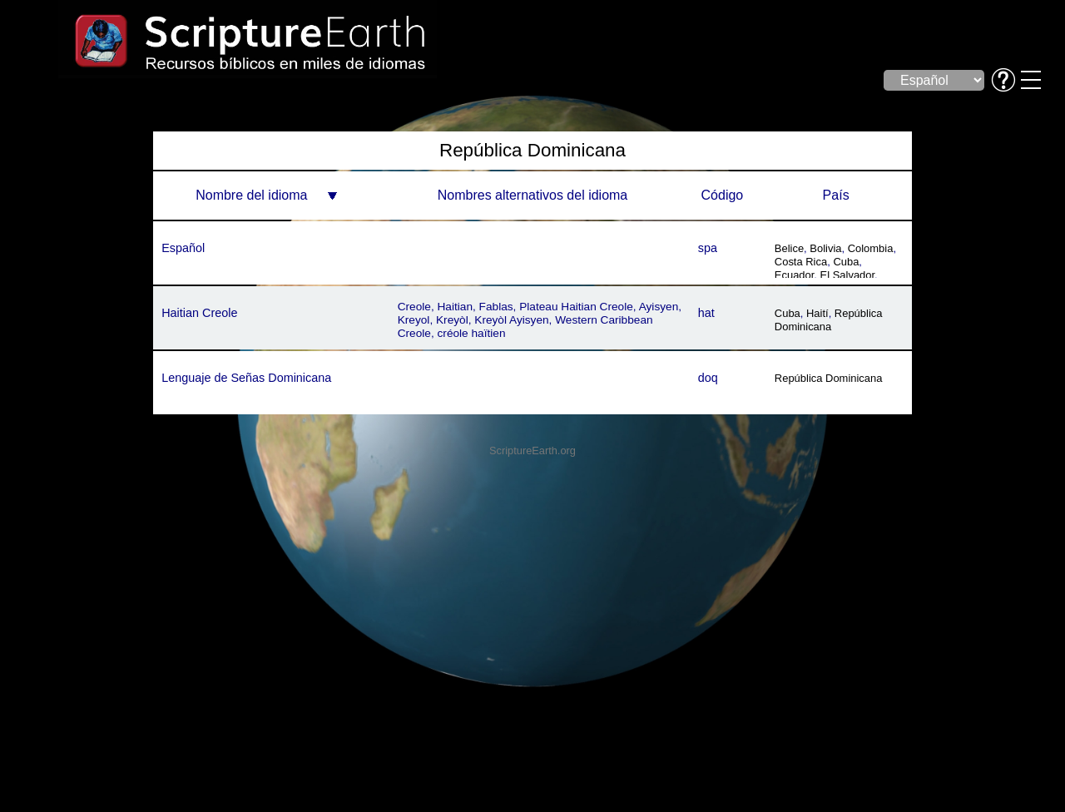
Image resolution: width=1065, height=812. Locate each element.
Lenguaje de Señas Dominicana (246, 377)
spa (707, 248)
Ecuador (795, 275)
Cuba (846, 261)
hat (706, 312)
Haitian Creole (199, 312)
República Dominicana (829, 320)
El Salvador (847, 275)
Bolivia (825, 248)
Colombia (871, 248)
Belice (789, 248)
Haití (817, 313)
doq (708, 377)
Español (183, 248)
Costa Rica (801, 261)
